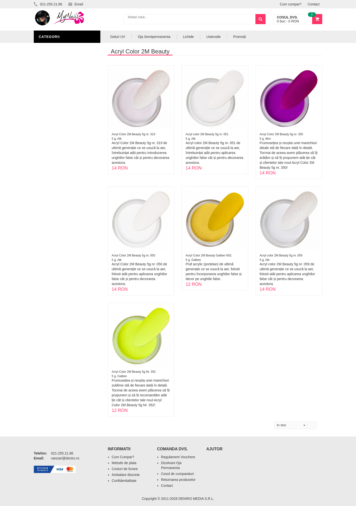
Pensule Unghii (54, 129)
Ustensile (213, 37)
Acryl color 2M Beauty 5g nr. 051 (207, 134)
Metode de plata (124, 463)
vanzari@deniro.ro (65, 458)
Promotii (48, 166)
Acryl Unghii (52, 47)
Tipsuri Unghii (53, 151)
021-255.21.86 (48, 4)
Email (75, 4)
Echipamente (52, 143)
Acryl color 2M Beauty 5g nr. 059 (281, 255)
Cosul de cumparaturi (177, 474)
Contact (314, 4)
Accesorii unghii (56, 121)
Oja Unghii (50, 136)
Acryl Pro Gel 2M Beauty (64, 158)
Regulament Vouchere (178, 457)
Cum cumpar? (291, 4)
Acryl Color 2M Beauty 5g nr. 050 (133, 255)
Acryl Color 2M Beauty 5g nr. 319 (133, 134)
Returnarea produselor (178, 480)
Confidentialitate (124, 481)
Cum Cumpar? (123, 457)
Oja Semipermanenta (60, 106)
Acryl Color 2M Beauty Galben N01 (209, 255)
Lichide (47, 99)
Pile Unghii (50, 92)
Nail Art (48, 114)
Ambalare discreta (126, 475)
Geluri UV (49, 84)
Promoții (239, 37)
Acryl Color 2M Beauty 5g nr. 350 (281, 134)
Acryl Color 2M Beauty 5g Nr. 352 (134, 371)
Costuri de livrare (125, 469)
